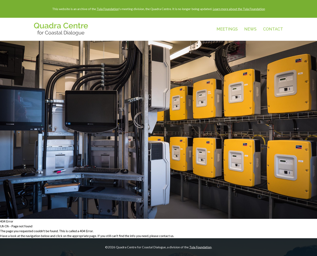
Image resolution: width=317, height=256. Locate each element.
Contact (273, 29)
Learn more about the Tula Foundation (239, 9)
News (250, 29)
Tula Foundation (108, 9)
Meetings (227, 29)
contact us (166, 236)
